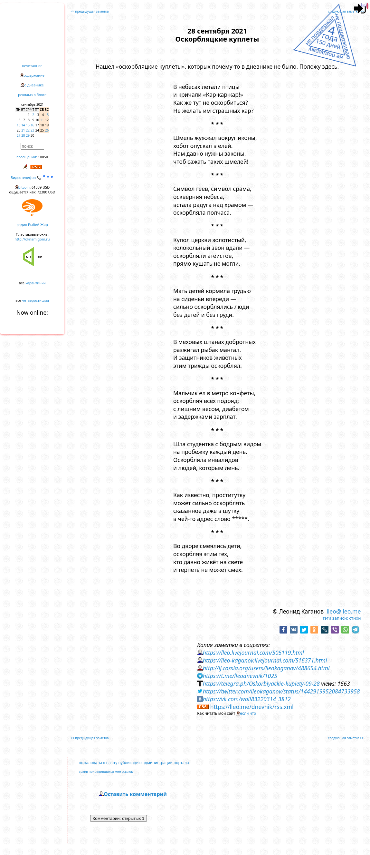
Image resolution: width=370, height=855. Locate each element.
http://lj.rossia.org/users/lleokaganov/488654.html (266, 668)
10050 (43, 156)
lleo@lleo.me (344, 611)
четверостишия (35, 300)
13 (18, 125)
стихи (355, 618)
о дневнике (33, 85)
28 (23, 135)
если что (248, 713)
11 (42, 120)
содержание (34, 75)
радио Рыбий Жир (32, 224)
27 (18, 135)
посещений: (26, 156)
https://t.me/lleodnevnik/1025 (240, 676)
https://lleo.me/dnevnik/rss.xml (252, 707)
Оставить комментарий (135, 794)
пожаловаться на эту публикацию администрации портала (134, 762)
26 (47, 130)
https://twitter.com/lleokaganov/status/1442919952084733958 (281, 691)
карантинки (35, 282)
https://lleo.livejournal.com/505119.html (253, 652)
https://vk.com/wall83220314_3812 (247, 699)
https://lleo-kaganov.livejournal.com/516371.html (265, 660)
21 (23, 130)
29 (28, 135)
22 (28, 130)
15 (28, 125)
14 (23, 125)
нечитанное (32, 65)
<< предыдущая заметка (90, 11)
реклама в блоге (32, 94)
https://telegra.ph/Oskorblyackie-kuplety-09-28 (261, 683)
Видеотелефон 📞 (32, 177)
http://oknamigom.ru (32, 239)
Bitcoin (24, 187)
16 (32, 125)
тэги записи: (335, 618)
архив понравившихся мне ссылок (106, 771)
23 (32, 130)
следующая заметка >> (346, 11)
